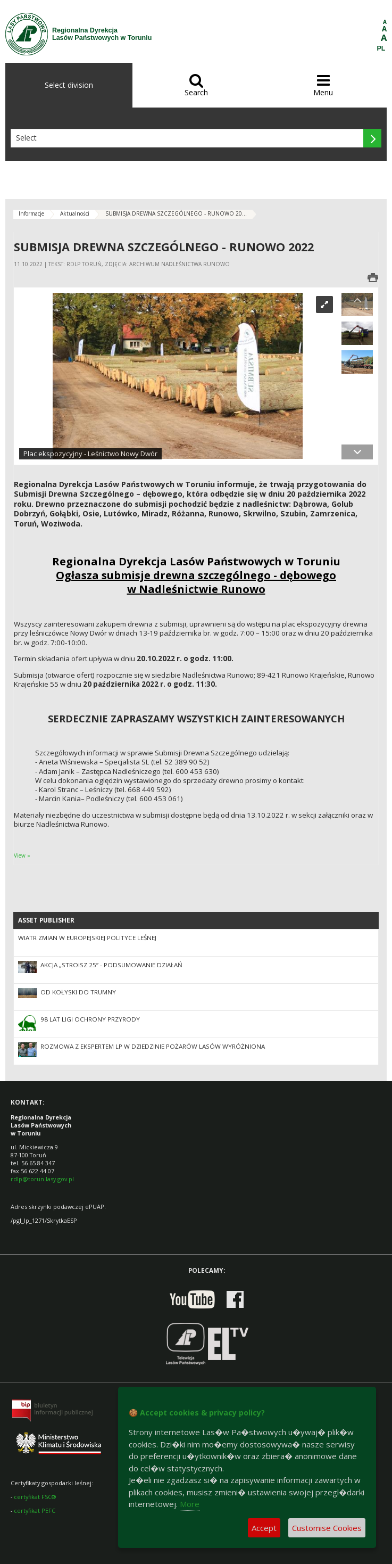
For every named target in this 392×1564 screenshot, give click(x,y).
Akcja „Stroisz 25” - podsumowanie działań (111, 965)
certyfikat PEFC (34, 1510)
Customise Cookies (327, 1527)
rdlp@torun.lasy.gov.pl (42, 1179)
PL (381, 48)
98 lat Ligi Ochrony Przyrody (90, 1019)
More (189, 1504)
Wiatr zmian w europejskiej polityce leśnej (87, 938)
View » (22, 855)
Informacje (31, 213)
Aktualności (74, 213)
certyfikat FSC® (35, 1497)
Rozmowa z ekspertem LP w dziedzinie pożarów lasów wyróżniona (152, 1046)
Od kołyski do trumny (78, 992)
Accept (264, 1527)
